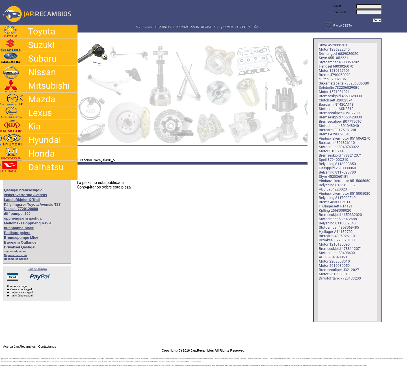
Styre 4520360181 (333, 176)
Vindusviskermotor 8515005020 (344, 193)
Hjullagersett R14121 (336, 206)
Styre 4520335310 (333, 45)
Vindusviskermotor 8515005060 (344, 181)
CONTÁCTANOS (188, 27)
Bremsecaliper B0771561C (340, 121)
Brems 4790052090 (334, 75)
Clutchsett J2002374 (335, 100)
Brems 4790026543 (334, 134)
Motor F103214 (331, 151)
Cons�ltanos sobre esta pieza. (104, 187)
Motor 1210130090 (334, 244)
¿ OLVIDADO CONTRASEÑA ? (241, 27)
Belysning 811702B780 (337, 172)
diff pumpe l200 (17, 213)
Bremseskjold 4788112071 (340, 248)
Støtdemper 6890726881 (339, 219)
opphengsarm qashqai (23, 218)
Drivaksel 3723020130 (337, 240)
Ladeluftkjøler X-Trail (22, 200)
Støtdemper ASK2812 (336, 109)
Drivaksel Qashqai (19, 247)
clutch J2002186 (332, 79)
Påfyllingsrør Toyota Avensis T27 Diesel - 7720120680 (32, 206)
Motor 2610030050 (334, 265)
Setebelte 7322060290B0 (339, 87)
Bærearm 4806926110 (337, 236)
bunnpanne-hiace (19, 228)
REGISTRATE (210, 27)
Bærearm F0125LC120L (338, 130)
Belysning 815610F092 (337, 185)
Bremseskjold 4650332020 (340, 215)
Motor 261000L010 (334, 274)
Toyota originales (15, 251)
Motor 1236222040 (334, 49)
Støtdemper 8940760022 (339, 147)
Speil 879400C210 (333, 159)
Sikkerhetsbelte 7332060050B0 (344, 83)
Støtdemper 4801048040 (339, 126)
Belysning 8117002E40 (337, 198)
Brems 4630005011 (334, 202)
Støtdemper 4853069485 (339, 227)
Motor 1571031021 (334, 92)
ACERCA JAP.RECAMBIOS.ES (155, 27)
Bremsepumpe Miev (21, 237)
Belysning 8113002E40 (337, 223)
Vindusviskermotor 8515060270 (344, 138)
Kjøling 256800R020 (335, 210)
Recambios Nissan (16, 258)
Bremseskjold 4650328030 (340, 96)
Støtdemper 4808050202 (339, 62)
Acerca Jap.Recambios (19, 346)
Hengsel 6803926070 (336, 66)
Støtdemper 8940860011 (339, 253)
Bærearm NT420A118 (336, 104)
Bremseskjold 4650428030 (340, 117)
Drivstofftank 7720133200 (340, 278)
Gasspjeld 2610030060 (337, 168)
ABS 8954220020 (333, 189)
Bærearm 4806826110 (337, 142)
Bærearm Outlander (21, 242)
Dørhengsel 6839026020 (338, 53)
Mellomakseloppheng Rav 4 (27, 223)
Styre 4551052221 (333, 58)
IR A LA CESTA (342, 25)
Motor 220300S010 (334, 261)
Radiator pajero (17, 233)
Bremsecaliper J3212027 (339, 270)
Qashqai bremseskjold (23, 190)
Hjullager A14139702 (336, 231)
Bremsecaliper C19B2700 (339, 113)
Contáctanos (47, 346)
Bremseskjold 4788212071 (340, 155)
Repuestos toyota (15, 255)
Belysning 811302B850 (337, 164)
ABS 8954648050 (333, 257)
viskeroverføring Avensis (25, 195)
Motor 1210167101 (334, 70)
